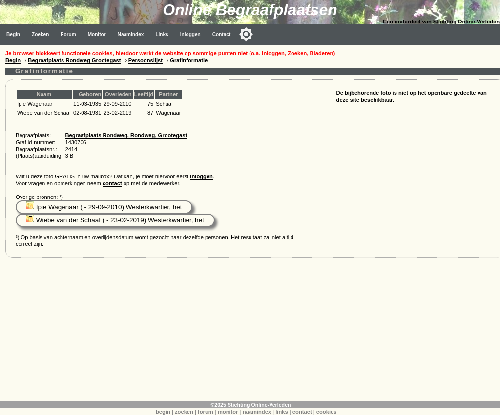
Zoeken (40, 34)
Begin (13, 34)
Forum (68, 34)
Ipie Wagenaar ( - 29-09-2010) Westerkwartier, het (104, 207)
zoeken (184, 412)
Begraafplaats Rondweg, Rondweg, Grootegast (126, 135)
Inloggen (190, 34)
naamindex (257, 412)
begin (163, 412)
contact (112, 183)
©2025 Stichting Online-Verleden (250, 405)
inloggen (201, 176)
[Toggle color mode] (246, 34)
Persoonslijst (145, 60)
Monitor (97, 34)
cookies (326, 412)
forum (205, 412)
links (281, 412)
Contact (221, 34)
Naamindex (131, 34)
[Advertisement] (250, 332)
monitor (228, 412)
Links (161, 34)
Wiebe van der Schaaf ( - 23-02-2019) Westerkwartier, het (115, 220)
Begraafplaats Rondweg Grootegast (74, 60)
